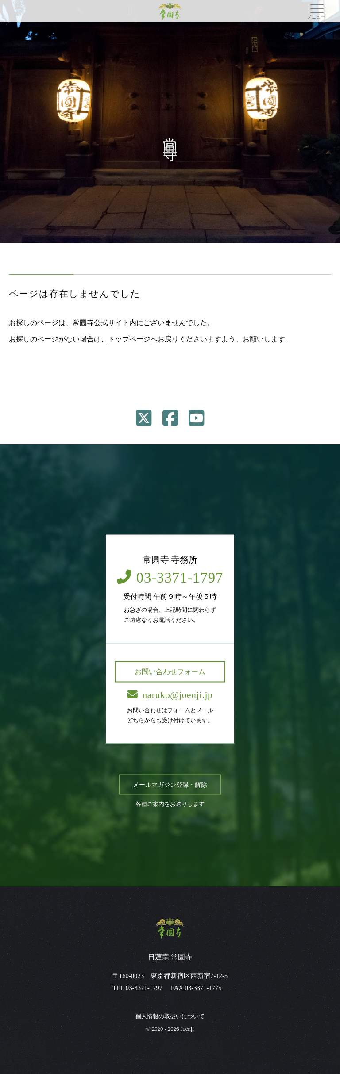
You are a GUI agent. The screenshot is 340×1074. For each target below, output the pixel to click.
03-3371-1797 (170, 578)
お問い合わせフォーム (170, 671)
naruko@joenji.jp (170, 694)
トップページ (129, 339)
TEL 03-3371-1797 (137, 987)
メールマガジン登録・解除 (170, 784)
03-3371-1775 (203, 987)
